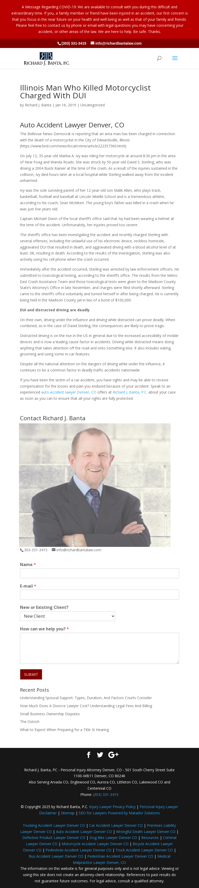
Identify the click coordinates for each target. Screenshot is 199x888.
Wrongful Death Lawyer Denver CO (145, 831)
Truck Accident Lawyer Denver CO (144, 850)
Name (28, 564)
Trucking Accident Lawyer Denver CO (54, 825)
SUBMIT (31, 674)
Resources (150, 837)
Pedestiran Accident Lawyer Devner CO (78, 850)
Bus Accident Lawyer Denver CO (56, 856)
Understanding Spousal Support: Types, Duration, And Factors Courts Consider (86, 697)
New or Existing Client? (44, 607)
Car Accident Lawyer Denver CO (116, 825)
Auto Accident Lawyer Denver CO (84, 831)
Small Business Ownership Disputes (50, 713)
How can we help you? (44, 629)
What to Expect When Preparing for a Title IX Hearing (64, 729)
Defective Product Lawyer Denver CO (53, 837)
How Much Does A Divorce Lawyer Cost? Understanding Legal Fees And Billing (86, 705)
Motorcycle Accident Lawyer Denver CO (95, 843)
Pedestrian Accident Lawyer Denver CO (120, 856)
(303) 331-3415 (73, 43)
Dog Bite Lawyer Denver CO (113, 837)
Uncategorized (92, 104)
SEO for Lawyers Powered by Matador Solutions (119, 812)
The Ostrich (29, 721)
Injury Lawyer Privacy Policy (112, 806)
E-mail (28, 586)
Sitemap (68, 812)
